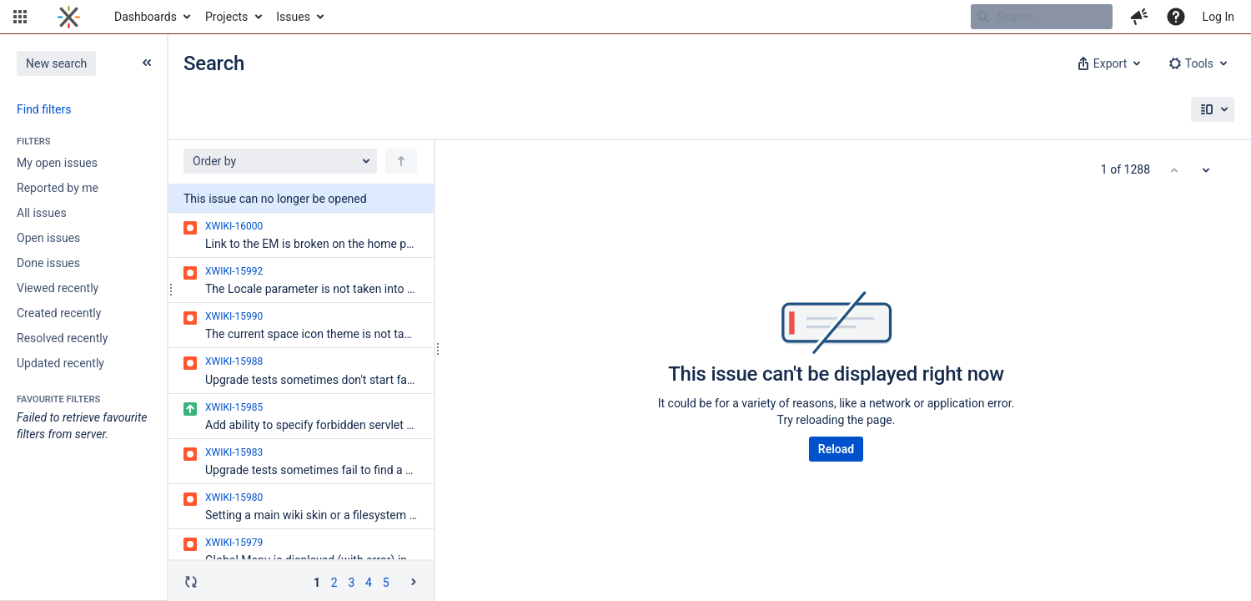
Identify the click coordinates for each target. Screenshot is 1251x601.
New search (56, 63)
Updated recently (60, 363)
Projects (226, 16)
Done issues (48, 263)
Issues (293, 16)
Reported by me (57, 187)
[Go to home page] (68, 16)
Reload (836, 449)
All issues (42, 213)
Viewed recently (57, 288)
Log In (1218, 16)
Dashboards (145, 16)
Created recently (59, 313)
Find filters (44, 109)
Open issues (48, 238)
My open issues (57, 162)
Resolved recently (62, 338)
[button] (20, 16)
